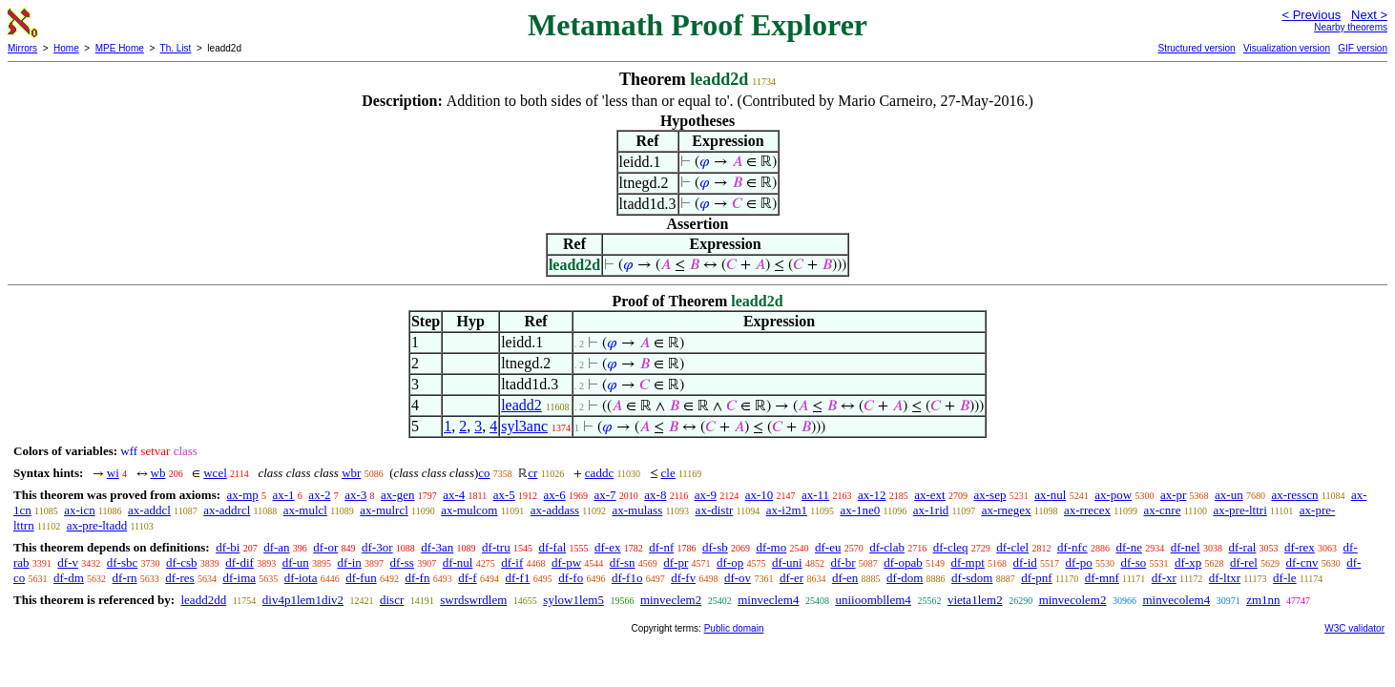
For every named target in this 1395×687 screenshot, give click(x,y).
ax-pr (1173, 495)
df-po (1079, 562)
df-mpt (967, 562)
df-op (730, 562)
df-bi (227, 547)
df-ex (607, 547)
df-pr (675, 562)
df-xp (1188, 562)
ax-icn (79, 510)
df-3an (437, 547)
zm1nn (1263, 600)
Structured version (1196, 48)
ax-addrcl (226, 510)
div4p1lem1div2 (303, 600)
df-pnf (1036, 578)
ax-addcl (149, 510)
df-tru (496, 547)
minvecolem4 (1176, 600)
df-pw (566, 562)
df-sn (622, 562)
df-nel (1185, 547)
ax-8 (655, 495)
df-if (512, 562)
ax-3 (355, 495)
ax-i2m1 (786, 510)
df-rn (125, 578)
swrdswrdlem (473, 600)
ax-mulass (638, 510)
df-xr (1164, 578)
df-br (842, 562)
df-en (845, 578)
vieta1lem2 (975, 600)
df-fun (361, 578)
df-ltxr (1224, 578)
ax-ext (929, 495)
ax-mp (243, 495)
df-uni (787, 562)
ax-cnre (1161, 510)
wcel (215, 473)
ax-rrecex (1087, 510)
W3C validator (1354, 628)
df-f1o (627, 578)
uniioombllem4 (872, 600)
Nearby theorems (1350, 27)
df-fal (552, 547)
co (483, 473)
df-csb (182, 562)
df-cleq (950, 547)
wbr (351, 473)
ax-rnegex (1006, 510)
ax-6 (555, 495)
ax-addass (555, 510)
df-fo (570, 578)
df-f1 (517, 578)
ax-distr (715, 510)
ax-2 (319, 495)
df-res (179, 578)
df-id (1025, 562)
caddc (599, 473)
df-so (1134, 562)
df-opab (903, 562)
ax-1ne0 (860, 510)
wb (158, 473)
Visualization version (1286, 48)
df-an (276, 547)
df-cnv (1302, 562)
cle (668, 473)
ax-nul (1050, 495)
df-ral (1242, 547)
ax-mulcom (469, 510)
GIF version (1362, 48)
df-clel (1012, 547)
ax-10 (759, 495)
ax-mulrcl (384, 510)
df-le (1285, 578)
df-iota (301, 578)
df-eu (828, 547)
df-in (350, 562)
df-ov (737, 578)
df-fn (417, 578)
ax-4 (454, 495)
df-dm (68, 578)
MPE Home (119, 48)
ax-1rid (931, 510)
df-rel (1244, 562)
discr (392, 600)
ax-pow (1113, 495)
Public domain (734, 628)
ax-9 (706, 495)
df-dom (904, 578)
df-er (791, 578)
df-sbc (122, 562)
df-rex (1299, 547)
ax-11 (815, 495)
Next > (1369, 15)
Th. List (176, 48)
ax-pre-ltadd (97, 525)
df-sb (715, 547)
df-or (325, 547)
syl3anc (524, 426)
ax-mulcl (305, 510)
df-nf (661, 547)
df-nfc (1072, 547)
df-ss (402, 562)
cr (532, 473)
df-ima (239, 578)
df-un (295, 562)
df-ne (1128, 547)
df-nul (458, 562)
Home (66, 48)
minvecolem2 (1073, 600)
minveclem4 (768, 600)
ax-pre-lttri (1239, 510)
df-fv (683, 578)
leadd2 (521, 405)
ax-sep (989, 495)
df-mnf (1102, 578)
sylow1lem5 (573, 600)
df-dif (239, 562)
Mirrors (22, 48)
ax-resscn (1294, 495)
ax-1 (284, 495)
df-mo (771, 547)
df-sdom (971, 578)
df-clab (887, 547)
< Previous (1311, 15)
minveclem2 (670, 600)
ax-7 (604, 495)
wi (113, 473)
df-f (467, 578)
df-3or (377, 547)
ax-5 (504, 495)
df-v (67, 562)
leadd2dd (203, 600)
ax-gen (397, 495)
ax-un (1229, 495)
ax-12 (872, 495)
